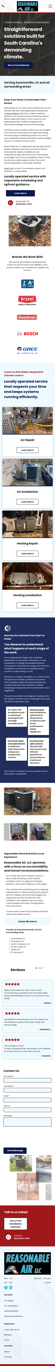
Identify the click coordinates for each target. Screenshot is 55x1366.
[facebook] (6, 1288)
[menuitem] (27, 1300)
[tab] (27, 921)
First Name (8, 1076)
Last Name (8, 1086)
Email (6, 1096)
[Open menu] (50, 6)
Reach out (8, 168)
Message (8, 1115)
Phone (6, 1105)
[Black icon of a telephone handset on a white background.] (3, 7)
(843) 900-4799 (24, 204)
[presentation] (13, 1137)
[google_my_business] (10, 1288)
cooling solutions (11, 113)
